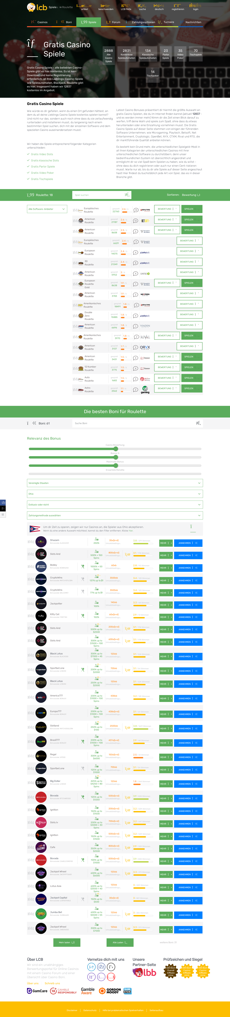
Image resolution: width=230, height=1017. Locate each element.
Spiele (88, 22)
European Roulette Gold (90, 284)
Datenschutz (90, 1008)
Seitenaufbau (157, 1008)
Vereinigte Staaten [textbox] (38, 482)
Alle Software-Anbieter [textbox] (41, 209)
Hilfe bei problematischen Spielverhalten (123, 1008)
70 (196, 52)
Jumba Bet (56, 910)
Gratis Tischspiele (42, 179)
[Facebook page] (101, 965)
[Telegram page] (91, 965)
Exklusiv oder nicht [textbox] (39, 504)
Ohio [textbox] (31, 493)
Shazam (54, 539)
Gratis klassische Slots (45, 160)
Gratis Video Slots (42, 154)
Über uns (33, 981)
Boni (64, 22)
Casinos (39, 22)
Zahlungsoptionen (140, 22)
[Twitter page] (111, 965)
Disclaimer (72, 1008)
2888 (109, 56)
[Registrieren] (178, 7)
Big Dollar (55, 780)
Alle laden (120, 940)
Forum (113, 22)
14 (153, 73)
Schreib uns (52, 981)
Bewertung (191, 195)
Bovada (54, 794)
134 (147, 54)
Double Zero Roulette (89, 315)
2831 (126, 54)
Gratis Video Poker (42, 172)
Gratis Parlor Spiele (43, 166)
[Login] (196, 7)
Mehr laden (66, 940)
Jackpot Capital (58, 896)
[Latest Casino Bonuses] (37, 7)
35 (180, 54)
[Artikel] (85, 7)
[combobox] (47, 209)
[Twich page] (91, 975)
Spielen (191, 209)
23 (166, 54)
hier (131, 530)
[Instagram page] (101, 975)
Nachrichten (190, 22)
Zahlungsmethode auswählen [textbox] (45, 515)
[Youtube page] (111, 975)
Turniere (166, 21)
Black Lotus (56, 653)
